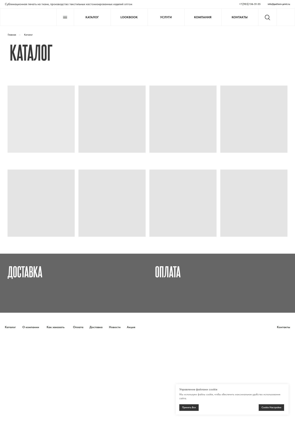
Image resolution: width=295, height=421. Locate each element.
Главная (12, 34)
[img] (28, 17)
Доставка (25, 271)
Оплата (168, 271)
